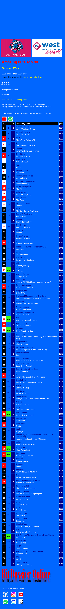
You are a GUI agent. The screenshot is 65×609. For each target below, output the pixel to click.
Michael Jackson (23, 203)
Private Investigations (25, 260)
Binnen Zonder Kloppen (26, 532)
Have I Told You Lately (25, 415)
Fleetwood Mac (22, 353)
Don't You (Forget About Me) (27, 526)
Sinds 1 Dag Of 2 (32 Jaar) (27, 304)
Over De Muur (22, 162)
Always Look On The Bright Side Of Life (32, 399)
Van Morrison (21, 413)
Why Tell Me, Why (23, 194)
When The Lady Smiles (25, 129)
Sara (18, 355)
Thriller (19, 205)
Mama (18, 466)
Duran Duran (21, 513)
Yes (17, 318)
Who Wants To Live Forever (27, 151)
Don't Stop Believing (24, 331)
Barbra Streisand (23, 497)
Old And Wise (21, 178)
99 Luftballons (22, 255)
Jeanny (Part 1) (22, 388)
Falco (18, 385)
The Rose (20, 200)
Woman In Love (22, 499)
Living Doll (20, 537)
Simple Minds (21, 290)
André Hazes (21, 323)
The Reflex (20, 515)
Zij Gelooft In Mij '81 (24, 326)
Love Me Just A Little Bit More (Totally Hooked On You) (36, 337)
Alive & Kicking (22, 344)
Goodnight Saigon (23, 265)
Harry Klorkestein (23, 132)
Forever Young (22, 461)
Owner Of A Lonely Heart (26, 320)
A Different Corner (23, 309)
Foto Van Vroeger (23, 227)
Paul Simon (21, 418)
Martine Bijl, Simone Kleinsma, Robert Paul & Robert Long (34, 436)
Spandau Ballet (22, 486)
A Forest (19, 271)
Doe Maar (20, 301)
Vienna (19, 233)
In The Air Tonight (23, 393)
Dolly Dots (20, 334)
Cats (18, 407)
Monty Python (22, 396)
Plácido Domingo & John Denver (29, 551)
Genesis (19, 464)
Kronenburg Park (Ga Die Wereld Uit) (31, 349)
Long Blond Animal (24, 366)
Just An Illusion (22, 505)
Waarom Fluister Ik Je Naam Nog (29, 360)
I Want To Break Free (25, 222)
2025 (25, 74)
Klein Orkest (21, 159)
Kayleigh (19, 431)
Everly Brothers (22, 491)
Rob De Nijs (21, 225)
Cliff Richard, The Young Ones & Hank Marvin (35, 535)
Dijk (17, 529)
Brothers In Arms (23, 156)
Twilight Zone (21, 276)
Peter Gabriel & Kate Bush (27, 369)
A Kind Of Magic (22, 404)
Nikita (18, 426)
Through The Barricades (26, 488)
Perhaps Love (22, 554)
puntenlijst (6, 77)
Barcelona (20, 249)
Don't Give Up (22, 371)
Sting (18, 557)
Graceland (20, 420)
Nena (18, 252)
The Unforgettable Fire (25, 145)
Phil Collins (20, 279)
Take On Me (21, 510)
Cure (18, 269)
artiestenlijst (17, 77)
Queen (19, 148)
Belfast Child (21, 293)
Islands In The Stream (25, 483)
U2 (17, 143)
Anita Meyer (21, 192)
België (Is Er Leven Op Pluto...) (29, 382)
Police (18, 442)
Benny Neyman (22, 358)
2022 (9, 74)
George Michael (22, 307)
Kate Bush (20, 453)
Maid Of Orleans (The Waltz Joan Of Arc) (33, 298)
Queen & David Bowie (25, 312)
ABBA (18, 138)
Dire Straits (20, 154)
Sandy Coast (21, 562)
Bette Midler (21, 198)
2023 (15, 74)
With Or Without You (24, 244)
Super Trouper (22, 548)
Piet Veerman (21, 519)
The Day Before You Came (27, 211)
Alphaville (20, 458)
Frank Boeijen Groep (24, 347)
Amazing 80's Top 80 (20, 62)
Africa (18, 167)
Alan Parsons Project (24, 176)
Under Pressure (22, 315)
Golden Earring (22, 127)
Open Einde (21, 543)
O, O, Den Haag (22, 134)
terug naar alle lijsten (33, 77)
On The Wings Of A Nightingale (29, 494)
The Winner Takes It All (25, 140)
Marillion (19, 429)
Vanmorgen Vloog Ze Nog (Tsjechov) (31, 439)
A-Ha (18, 508)
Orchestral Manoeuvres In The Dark (31, 296)
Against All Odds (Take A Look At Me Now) (33, 282)
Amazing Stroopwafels (25, 181)
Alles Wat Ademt (23, 450)
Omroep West (11, 68)
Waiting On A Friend (24, 238)
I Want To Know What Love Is (28, 472)
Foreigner (20, 469)
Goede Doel (21, 380)
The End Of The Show (25, 410)
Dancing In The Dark (24, 287)
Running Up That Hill (24, 455)
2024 (20, 74)
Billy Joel (19, 263)
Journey (19, 329)
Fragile (19, 559)
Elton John (20, 424)
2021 (4, 74)
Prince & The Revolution (26, 214)
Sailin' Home (21, 521)
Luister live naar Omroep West (14, 100)
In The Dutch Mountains (26, 477)
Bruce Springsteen (23, 187)
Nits (17, 475)
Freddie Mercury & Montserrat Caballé (31, 247)
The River (20, 189)
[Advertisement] (32, 18)
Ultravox (19, 230)
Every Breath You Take (25, 444)
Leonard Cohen (22, 170)
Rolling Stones (22, 236)
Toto (18, 165)
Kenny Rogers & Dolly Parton (28, 480)
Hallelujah (20, 173)
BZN (18, 502)
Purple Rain (21, 216)
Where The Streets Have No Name (30, 377)
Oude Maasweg (22, 184)
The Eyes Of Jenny (24, 565)
